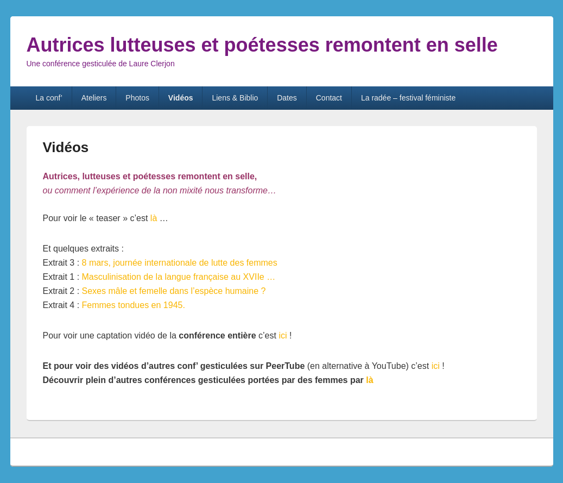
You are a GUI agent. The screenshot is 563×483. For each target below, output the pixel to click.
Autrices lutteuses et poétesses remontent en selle (262, 45)
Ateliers (94, 97)
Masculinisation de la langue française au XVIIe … (179, 276)
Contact (329, 97)
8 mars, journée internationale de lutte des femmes (179, 262)
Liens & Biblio (235, 97)
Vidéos (180, 97)
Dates (287, 97)
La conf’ (48, 97)
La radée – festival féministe (408, 97)
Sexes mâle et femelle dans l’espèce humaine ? (174, 291)
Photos (137, 97)
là (152, 218)
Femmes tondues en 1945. (133, 305)
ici (281, 335)
